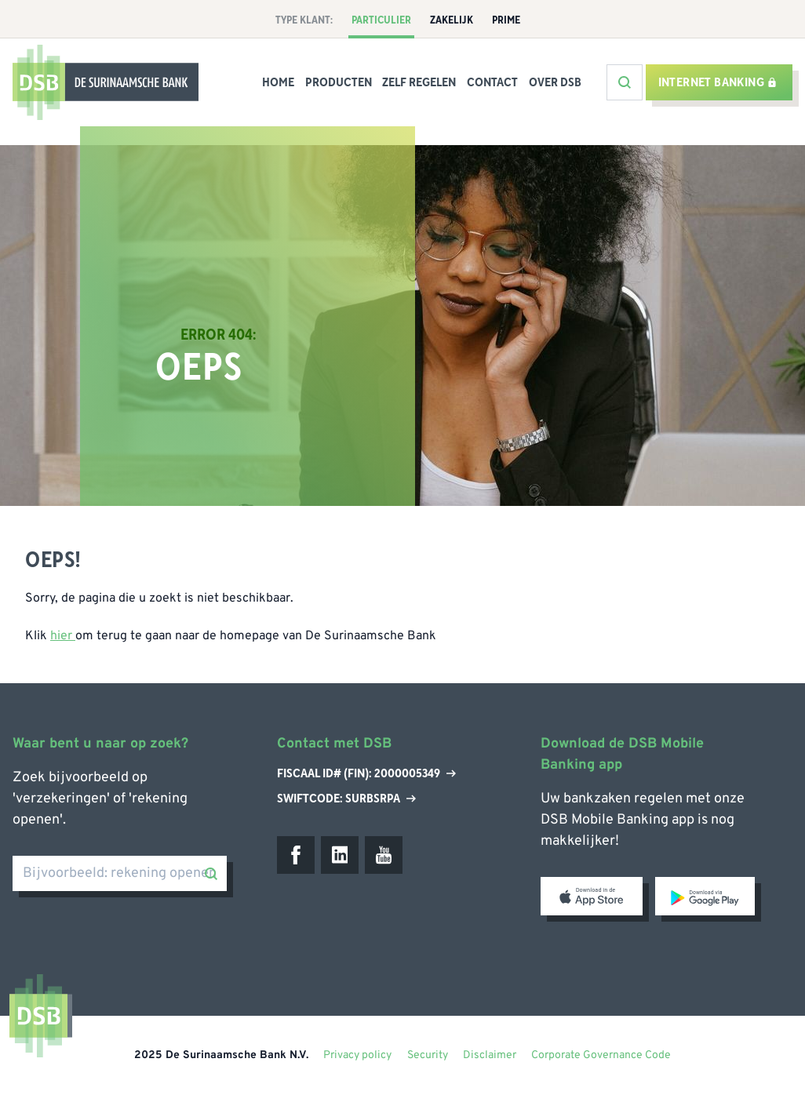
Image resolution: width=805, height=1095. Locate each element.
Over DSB (555, 82)
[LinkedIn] (340, 855)
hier (62, 636)
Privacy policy (357, 1055)
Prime (506, 20)
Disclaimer (489, 1055)
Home (278, 82)
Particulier (381, 20)
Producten (338, 82)
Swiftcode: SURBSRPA (346, 798)
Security (427, 1055)
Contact (492, 82)
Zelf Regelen (419, 82)
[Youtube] (383, 855)
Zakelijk (451, 20)
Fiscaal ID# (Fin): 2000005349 (366, 774)
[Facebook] (296, 855)
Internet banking (717, 82)
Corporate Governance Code (601, 1055)
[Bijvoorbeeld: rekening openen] (120, 873)
